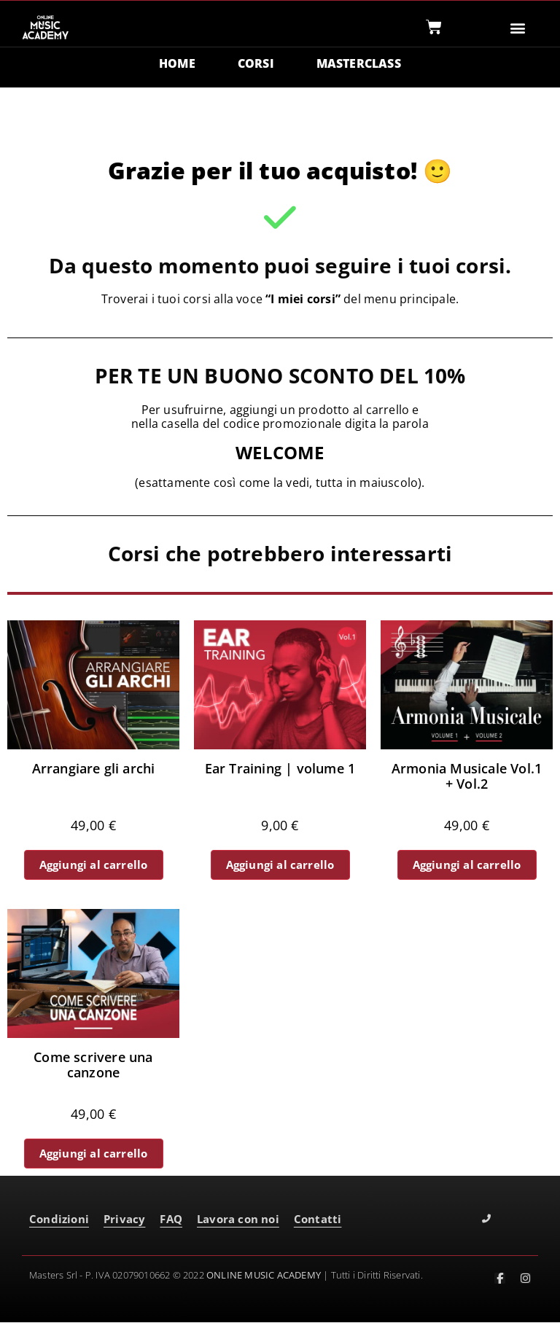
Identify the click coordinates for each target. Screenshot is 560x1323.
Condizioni (59, 1219)
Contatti (318, 1219)
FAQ (171, 1219)
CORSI (256, 64)
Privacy (124, 1219)
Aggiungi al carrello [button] (93, 865)
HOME (177, 64)
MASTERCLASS (358, 64)
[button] (518, 27)
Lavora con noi (238, 1219)
